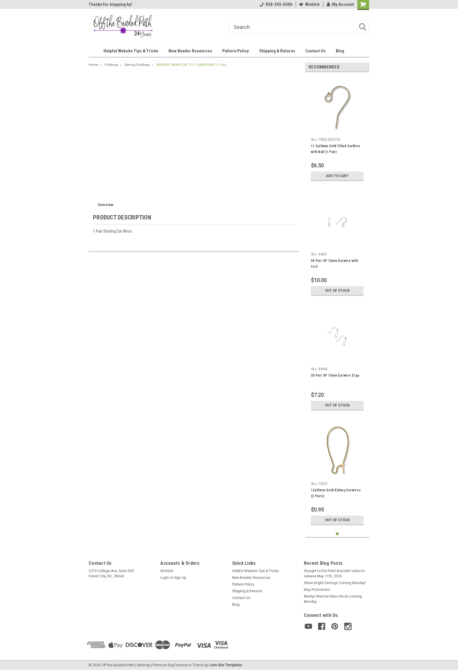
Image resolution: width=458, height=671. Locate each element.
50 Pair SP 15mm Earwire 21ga (335, 375)
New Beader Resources (190, 51)
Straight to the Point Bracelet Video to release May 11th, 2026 (334, 573)
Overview (105, 204)
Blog (340, 51)
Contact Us (315, 51)
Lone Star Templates (225, 665)
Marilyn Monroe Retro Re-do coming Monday (333, 599)
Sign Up (180, 578)
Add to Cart (337, 176)
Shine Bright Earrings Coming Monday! (335, 583)
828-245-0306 (275, 4)
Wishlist (309, 4)
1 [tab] (337, 534)
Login (164, 578)
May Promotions (317, 590)
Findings (111, 65)
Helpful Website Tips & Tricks (131, 51)
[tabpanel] (337, 130)
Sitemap (143, 665)
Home (93, 65)
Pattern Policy (235, 51)
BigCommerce (180, 665)
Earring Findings (137, 65)
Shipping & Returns (277, 51)
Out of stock (337, 290)
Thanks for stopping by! (110, 4)
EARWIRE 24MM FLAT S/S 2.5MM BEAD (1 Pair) (191, 65)
